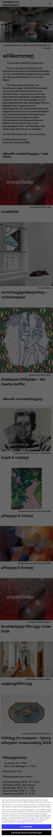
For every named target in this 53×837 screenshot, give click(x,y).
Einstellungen (21, 822)
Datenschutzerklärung (30, 820)
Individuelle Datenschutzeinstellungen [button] (26, 833)
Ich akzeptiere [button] (26, 826)
